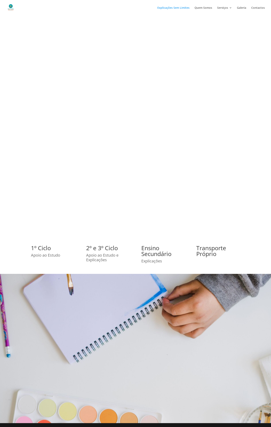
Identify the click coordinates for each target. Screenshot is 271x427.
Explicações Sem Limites (173, 8)
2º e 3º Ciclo (102, 248)
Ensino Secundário (156, 251)
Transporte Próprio (211, 251)
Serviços (222, 8)
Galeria (241, 8)
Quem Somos (203, 8)
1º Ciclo (41, 248)
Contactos (258, 8)
